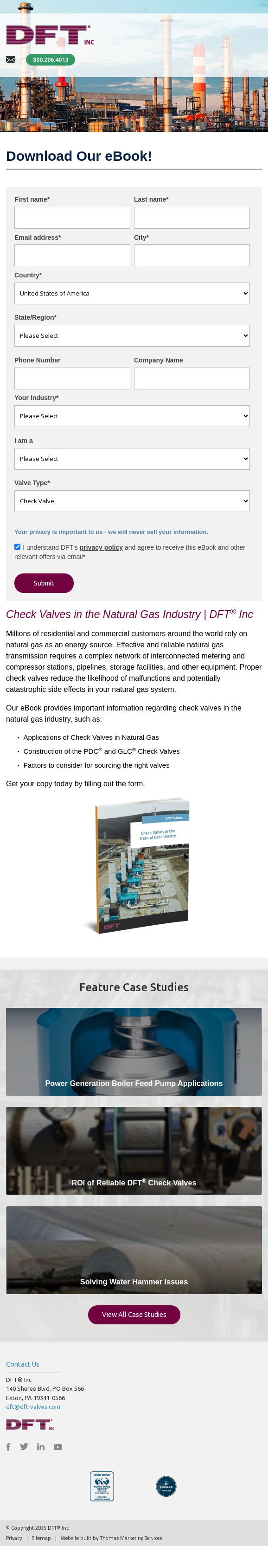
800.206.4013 (50, 59)
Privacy (14, 1538)
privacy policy (101, 547)
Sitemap (41, 1538)
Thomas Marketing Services (131, 1538)
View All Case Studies (134, 1314)
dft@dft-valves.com (33, 1406)
